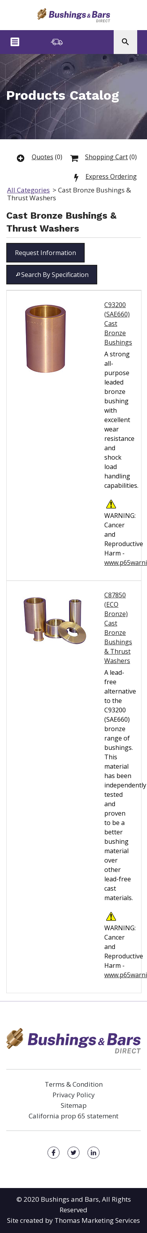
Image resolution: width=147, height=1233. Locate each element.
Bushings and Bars (70, 1199)
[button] (45, 252)
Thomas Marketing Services (97, 1220)
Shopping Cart (106, 157)
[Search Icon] (125, 42)
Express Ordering (111, 176)
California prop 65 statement (73, 1115)
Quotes (42, 157)
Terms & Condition (74, 1084)
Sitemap (74, 1105)
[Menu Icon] (15, 42)
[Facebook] (53, 1153)
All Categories (28, 189)
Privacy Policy (74, 1094)
